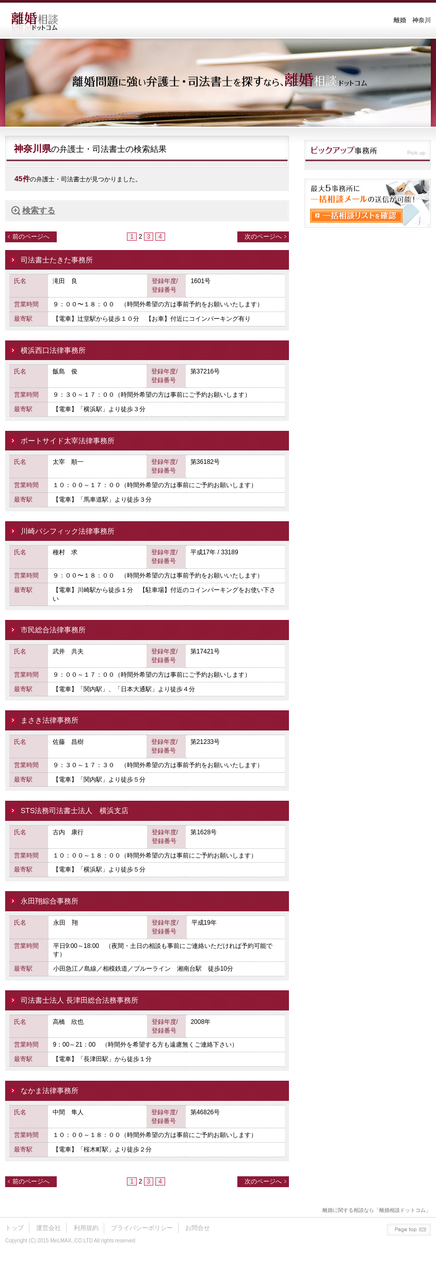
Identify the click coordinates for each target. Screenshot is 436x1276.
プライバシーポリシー (142, 1228)
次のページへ (263, 236)
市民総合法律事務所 (53, 630)
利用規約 (86, 1228)
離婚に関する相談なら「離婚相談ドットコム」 (376, 1210)
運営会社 (48, 1228)
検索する (38, 210)
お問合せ (197, 1228)
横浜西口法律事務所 (53, 350)
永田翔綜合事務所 (49, 901)
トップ (14, 1228)
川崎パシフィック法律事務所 (68, 531)
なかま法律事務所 (49, 1090)
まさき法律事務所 (49, 720)
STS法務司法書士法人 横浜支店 (74, 810)
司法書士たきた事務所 (57, 260)
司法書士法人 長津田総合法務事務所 (79, 1000)
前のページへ (31, 236)
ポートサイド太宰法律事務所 (68, 441)
